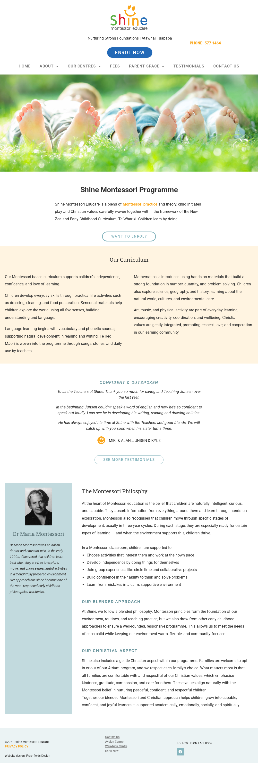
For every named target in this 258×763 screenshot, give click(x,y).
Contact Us (226, 66)
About (49, 66)
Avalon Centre (114, 741)
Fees (115, 66)
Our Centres (84, 66)
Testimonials (188, 66)
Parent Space (146, 66)
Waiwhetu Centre (116, 746)
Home (25, 66)
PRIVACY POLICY (16, 746)
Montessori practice (140, 204)
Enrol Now (112, 751)
